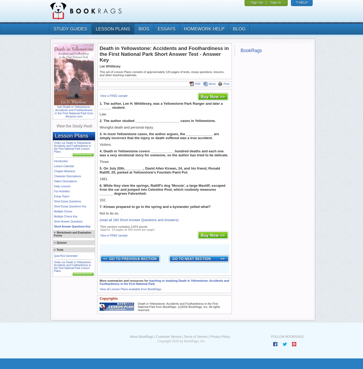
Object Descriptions (65, 181)
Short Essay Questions (67, 201)
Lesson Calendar (64, 166)
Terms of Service (195, 337)
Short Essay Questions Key (70, 206)
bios (144, 28)
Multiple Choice (63, 211)
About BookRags (141, 337)
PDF (195, 83)
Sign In (275, 2)
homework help (204, 28)
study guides (70, 28)
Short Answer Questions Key (72, 226)
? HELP (302, 2)
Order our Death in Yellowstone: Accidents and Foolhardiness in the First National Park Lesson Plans (72, 147)
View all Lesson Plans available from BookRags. (131, 289)
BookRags (251, 50)
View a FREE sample (114, 95)
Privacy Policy (220, 337)
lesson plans (113, 28)
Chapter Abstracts (64, 171)
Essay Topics (61, 196)
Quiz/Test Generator (66, 255)
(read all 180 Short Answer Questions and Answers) (139, 220)
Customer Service (168, 337)
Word (209, 83)
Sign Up (257, 2)
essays (166, 28)
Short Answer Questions (68, 221)
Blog (239, 28)
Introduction (61, 161)
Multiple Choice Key (65, 216)
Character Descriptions (67, 176)
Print (223, 83)
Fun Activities (62, 191)
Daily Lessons (62, 186)
